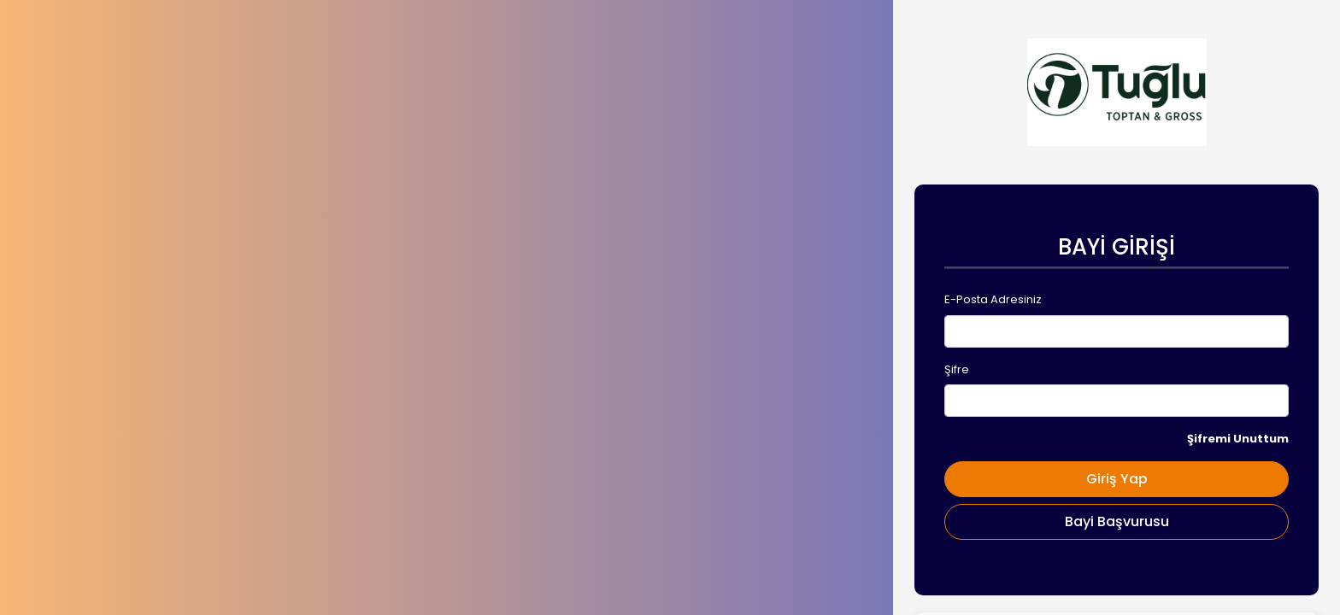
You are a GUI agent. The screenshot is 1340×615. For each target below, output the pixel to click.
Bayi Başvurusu (1117, 521)
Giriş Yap (1117, 479)
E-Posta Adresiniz (993, 299)
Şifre (956, 369)
